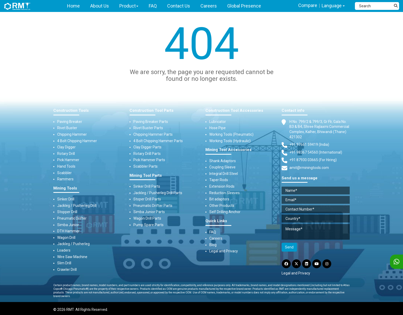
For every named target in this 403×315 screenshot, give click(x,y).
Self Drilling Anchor (224, 212)
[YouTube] (316, 263)
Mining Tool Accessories (228, 150)
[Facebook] (286, 263)
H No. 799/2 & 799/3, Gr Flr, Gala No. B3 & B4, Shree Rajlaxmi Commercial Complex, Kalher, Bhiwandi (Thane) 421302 (319, 129)
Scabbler (64, 173)
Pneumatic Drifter (72, 218)
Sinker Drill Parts (146, 186)
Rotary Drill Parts (147, 154)
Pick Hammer (68, 160)
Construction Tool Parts (151, 110)
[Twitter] (296, 263)
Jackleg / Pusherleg (73, 244)
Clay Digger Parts (147, 147)
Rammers (65, 179)
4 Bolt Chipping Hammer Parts (158, 141)
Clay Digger (66, 147)
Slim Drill (64, 263)
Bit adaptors (219, 199)
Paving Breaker (69, 122)
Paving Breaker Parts (150, 122)
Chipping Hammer (72, 134)
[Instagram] (326, 263)
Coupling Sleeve (222, 167)
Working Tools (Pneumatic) (231, 134)
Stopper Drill (67, 212)
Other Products (221, 206)
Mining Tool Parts (145, 175)
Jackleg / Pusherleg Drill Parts (157, 193)
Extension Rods (222, 186)
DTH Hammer (68, 231)
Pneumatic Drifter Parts (152, 206)
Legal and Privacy (223, 251)
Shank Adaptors (222, 161)
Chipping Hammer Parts (153, 134)
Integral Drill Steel (223, 174)
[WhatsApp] (396, 262)
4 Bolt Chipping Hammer (77, 141)
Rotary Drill (66, 154)
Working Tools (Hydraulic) (230, 141)
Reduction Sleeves (224, 193)
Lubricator (217, 122)
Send (289, 247)
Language (333, 5)
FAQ (212, 232)
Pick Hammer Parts (149, 160)
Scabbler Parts (145, 166)
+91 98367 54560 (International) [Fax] (315, 152)
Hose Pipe (217, 128)
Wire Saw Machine (72, 257)
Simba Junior (68, 225)
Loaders (63, 250)
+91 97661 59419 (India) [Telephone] (309, 144)
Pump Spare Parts (148, 225)
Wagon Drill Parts (147, 218)
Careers (215, 238)
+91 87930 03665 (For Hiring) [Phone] (313, 160)
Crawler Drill (67, 269)
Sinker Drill (65, 199)
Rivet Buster (67, 128)
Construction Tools (71, 110)
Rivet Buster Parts (148, 128)
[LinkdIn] (306, 263)
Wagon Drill (66, 237)
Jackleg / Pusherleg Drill (76, 206)
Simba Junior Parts (149, 212)
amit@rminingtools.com (309, 167)
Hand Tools (66, 166)
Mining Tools (65, 188)
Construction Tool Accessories (234, 110)
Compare (307, 5)
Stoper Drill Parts (147, 199)
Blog (213, 245)
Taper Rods (218, 180)
